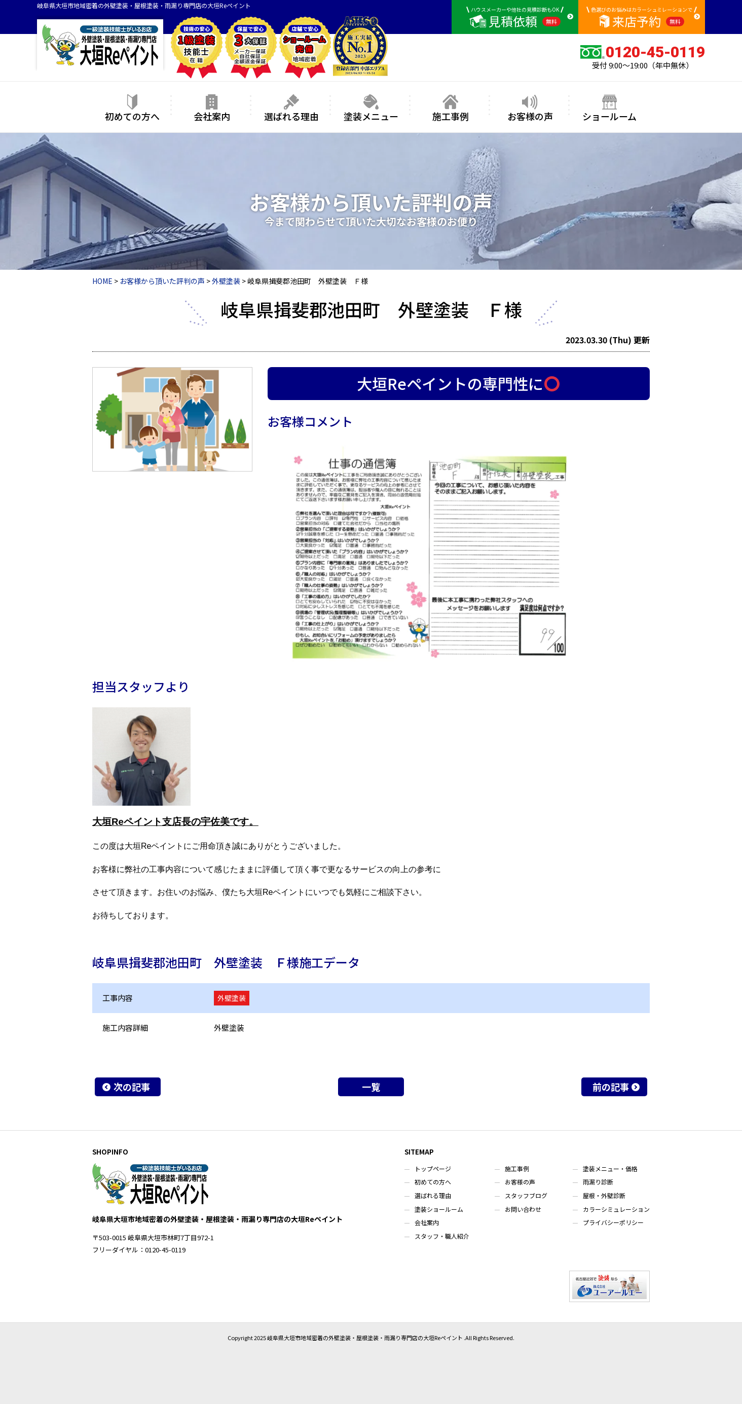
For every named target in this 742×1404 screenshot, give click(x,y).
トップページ (433, 1168)
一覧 (371, 1086)
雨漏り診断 (598, 1181)
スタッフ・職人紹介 (442, 1236)
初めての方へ (132, 108)
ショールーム (609, 108)
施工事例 (450, 108)
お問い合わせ (523, 1209)
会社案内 (212, 108)
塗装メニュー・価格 (610, 1168)
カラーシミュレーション (616, 1209)
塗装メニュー (371, 108)
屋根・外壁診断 (604, 1195)
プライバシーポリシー (613, 1222)
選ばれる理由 (291, 108)
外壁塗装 (231, 998)
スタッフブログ (526, 1195)
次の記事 (132, 1086)
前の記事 (610, 1086)
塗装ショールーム (439, 1209)
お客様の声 (530, 108)
